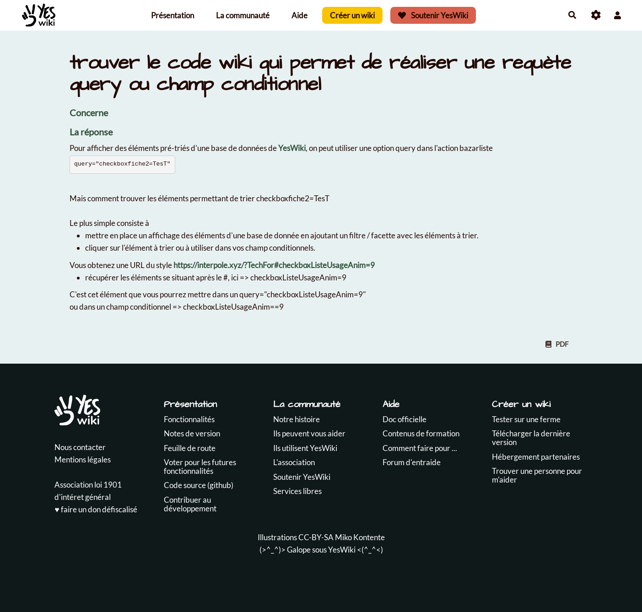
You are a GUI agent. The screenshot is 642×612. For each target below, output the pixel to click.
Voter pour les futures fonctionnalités (200, 466)
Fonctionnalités (189, 419)
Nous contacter (80, 447)
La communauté (243, 15)
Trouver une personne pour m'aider (537, 475)
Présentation (172, 15)
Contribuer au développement (190, 504)
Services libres (297, 491)
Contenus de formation (421, 433)
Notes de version (192, 433)
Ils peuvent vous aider (309, 433)
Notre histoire (296, 419)
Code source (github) (198, 485)
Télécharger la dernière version (531, 438)
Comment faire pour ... (420, 448)
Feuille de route (190, 448)
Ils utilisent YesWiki (305, 448)
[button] (617, 15)
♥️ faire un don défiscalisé (95, 509)
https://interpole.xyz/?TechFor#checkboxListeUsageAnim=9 (274, 265)
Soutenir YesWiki (433, 15)
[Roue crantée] (596, 15)
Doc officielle (404, 419)
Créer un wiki (352, 15)
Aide (299, 15)
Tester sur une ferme (526, 419)
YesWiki (292, 148)
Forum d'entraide (412, 462)
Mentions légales (82, 459)
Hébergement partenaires (536, 457)
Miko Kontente (360, 537)
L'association (294, 462)
